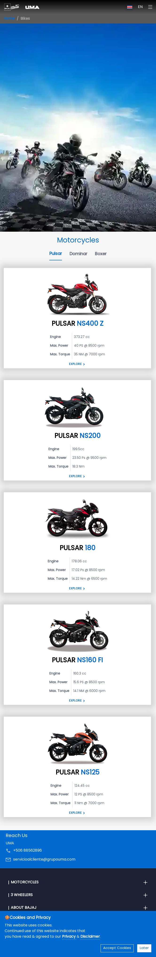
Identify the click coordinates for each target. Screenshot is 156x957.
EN (140, 7)
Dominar (78, 254)
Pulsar (55, 254)
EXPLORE (75, 588)
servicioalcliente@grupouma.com (44, 860)
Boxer (101, 254)
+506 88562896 (27, 851)
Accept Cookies (117, 948)
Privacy (69, 937)
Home (9, 19)
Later (144, 948)
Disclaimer (90, 937)
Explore (75, 364)
